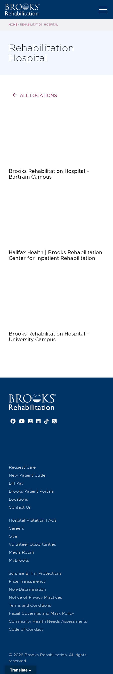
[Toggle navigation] (103, 9)
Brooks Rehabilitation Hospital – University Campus (49, 337)
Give (13, 536)
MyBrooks (19, 560)
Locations (18, 499)
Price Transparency (27, 581)
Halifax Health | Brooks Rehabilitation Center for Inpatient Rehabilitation (55, 255)
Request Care (22, 467)
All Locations (38, 95)
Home (13, 24)
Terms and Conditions (30, 605)
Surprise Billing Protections (35, 573)
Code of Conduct (26, 629)
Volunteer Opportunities (32, 544)
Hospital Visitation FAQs (32, 520)
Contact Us (20, 507)
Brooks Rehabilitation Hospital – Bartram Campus (49, 174)
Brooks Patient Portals (31, 491)
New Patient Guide (27, 475)
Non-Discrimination (27, 589)
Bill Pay (16, 483)
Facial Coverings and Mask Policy (41, 613)
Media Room (21, 552)
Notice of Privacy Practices (35, 597)
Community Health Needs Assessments (48, 621)
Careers (16, 528)
